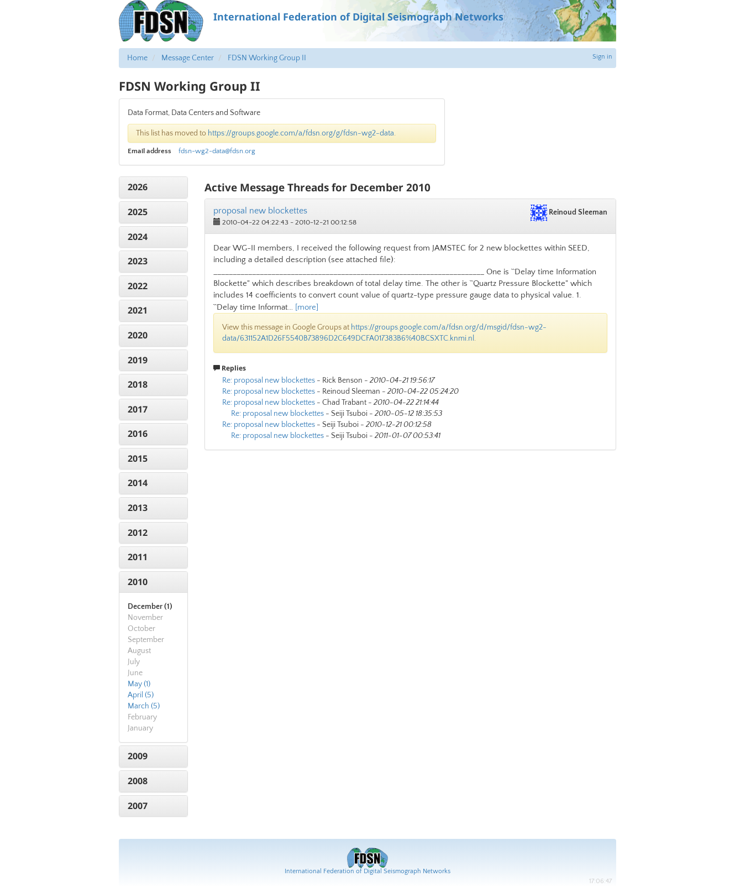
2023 (138, 261)
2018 (138, 384)
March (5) (144, 706)
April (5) (141, 695)
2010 (138, 582)
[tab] (153, 187)
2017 (138, 409)
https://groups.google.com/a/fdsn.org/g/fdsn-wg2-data (301, 133)
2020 (138, 335)
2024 (138, 237)
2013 (138, 508)
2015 (138, 458)
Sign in (602, 56)
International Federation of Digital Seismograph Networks (367, 871)
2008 (138, 781)
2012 (138, 532)
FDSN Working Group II (267, 58)
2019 (138, 360)
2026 (138, 187)
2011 (138, 557)
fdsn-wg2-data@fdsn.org (217, 151)
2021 (138, 310)
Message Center (187, 58)
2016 (138, 433)
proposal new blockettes (260, 211)
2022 (138, 286)
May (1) (139, 684)
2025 (138, 212)
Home (137, 58)
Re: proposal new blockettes (268, 380)
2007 (138, 806)
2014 (138, 483)
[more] (306, 307)
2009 (138, 756)
